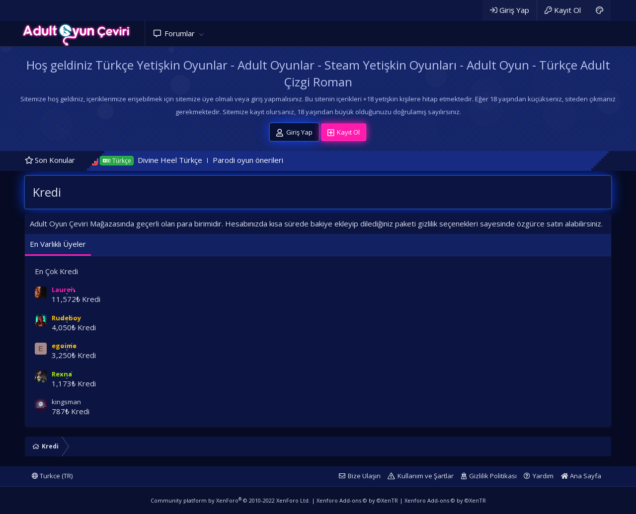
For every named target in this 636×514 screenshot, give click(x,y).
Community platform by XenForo (230, 500)
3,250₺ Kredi (74, 355)
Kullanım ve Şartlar (426, 475)
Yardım (543, 475)
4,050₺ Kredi (74, 327)
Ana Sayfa (581, 475)
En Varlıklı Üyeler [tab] (58, 244)
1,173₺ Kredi (74, 383)
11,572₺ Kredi (76, 299)
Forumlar (179, 33)
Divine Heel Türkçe (182, 160)
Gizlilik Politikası (493, 475)
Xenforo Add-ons (357, 500)
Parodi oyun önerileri (260, 160)
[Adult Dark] (599, 10)
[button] (201, 33)
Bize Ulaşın (364, 475)
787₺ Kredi (70, 411)
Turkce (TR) (52, 475)
